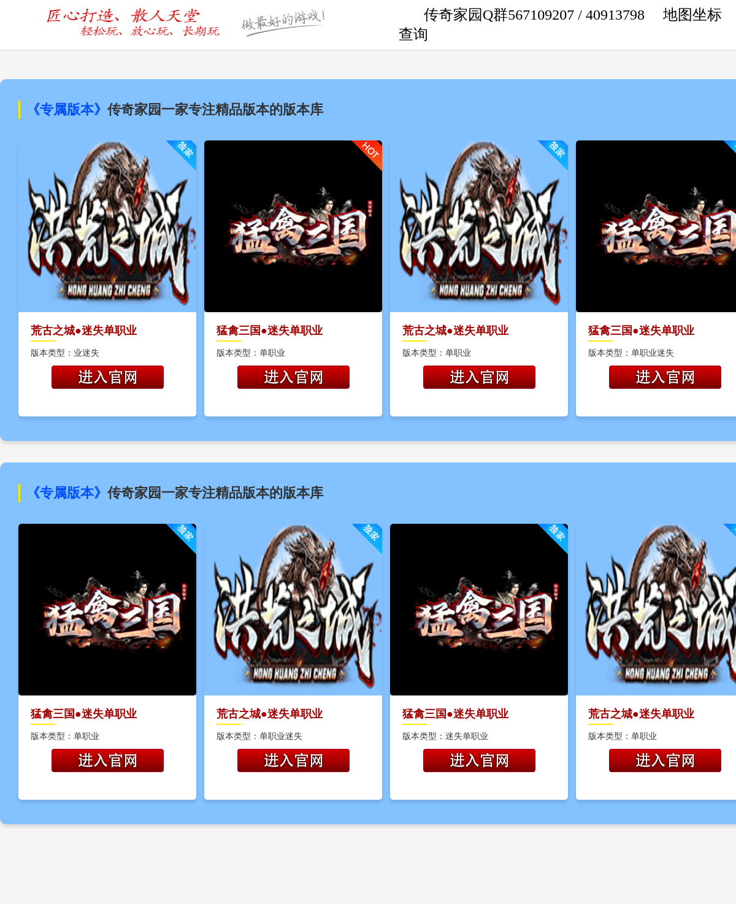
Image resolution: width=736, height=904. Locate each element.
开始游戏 (107, 377)
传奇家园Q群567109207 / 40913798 (536, 15)
